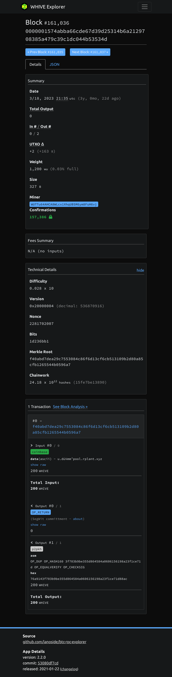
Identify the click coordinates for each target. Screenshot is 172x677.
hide (140, 270)
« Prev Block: (45, 52)
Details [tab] (35, 64)
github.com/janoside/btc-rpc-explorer (54, 642)
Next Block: (90, 52)
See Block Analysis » (70, 406)
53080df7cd (48, 663)
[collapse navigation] (144, 7)
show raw (38, 464)
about (78, 519)
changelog (69, 669)
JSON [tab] (55, 64)
